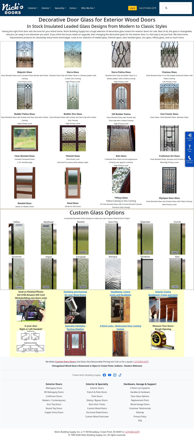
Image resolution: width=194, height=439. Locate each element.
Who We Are (87, 8)
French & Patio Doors (97, 392)
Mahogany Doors (54, 388)
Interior (45, 8)
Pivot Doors (97, 396)
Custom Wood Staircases (97, 416)
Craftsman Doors (54, 396)
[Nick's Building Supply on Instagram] (114, 375)
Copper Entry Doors (54, 412)
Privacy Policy (140, 416)
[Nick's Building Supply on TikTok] (120, 375)
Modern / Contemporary (54, 400)
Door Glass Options (140, 396)
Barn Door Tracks (97, 404)
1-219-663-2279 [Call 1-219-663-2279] (140, 361)
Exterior (32, 8)
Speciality (59, 8)
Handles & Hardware (140, 392)
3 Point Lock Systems (140, 388)
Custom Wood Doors (97, 408)
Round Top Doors (53, 408)
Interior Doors (97, 388)
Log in (132, 8)
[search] (178, 8)
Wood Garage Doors (140, 404)
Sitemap (140, 412)
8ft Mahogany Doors (54, 392)
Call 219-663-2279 (147, 8)
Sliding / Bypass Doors (97, 400)
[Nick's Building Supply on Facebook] (104, 375)
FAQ (140, 420)
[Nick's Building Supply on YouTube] (109, 375)
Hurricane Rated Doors (97, 412)
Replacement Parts (140, 400)
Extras (73, 8)
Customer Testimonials (140, 408)
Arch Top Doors (54, 404)
